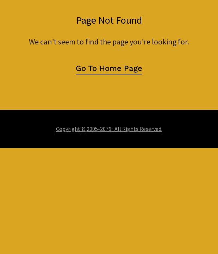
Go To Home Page (109, 68)
